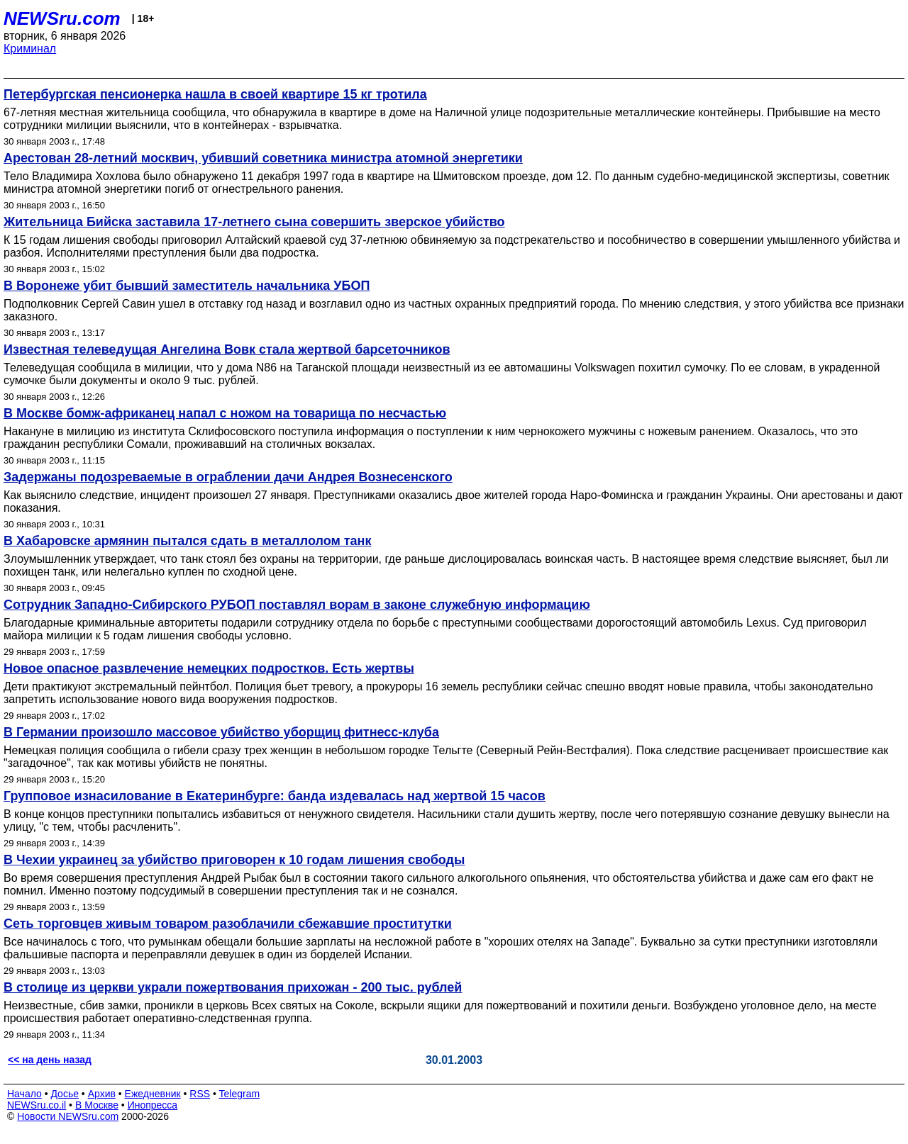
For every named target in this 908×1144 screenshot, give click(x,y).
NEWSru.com (62, 18)
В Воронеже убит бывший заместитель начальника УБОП (187, 286)
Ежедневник (153, 1093)
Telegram (239, 1093)
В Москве (96, 1105)
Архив (102, 1093)
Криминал (30, 49)
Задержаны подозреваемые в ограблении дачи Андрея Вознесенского (228, 477)
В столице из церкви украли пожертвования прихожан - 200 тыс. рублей (233, 987)
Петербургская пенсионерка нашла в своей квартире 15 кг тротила (215, 94)
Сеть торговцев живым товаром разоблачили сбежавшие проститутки (228, 923)
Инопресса (153, 1105)
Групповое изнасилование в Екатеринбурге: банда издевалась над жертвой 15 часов (275, 796)
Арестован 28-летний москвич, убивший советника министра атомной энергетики (263, 158)
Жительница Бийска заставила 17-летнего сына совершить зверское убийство (254, 222)
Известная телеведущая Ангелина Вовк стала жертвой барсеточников (227, 349)
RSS (199, 1093)
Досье (64, 1093)
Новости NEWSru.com (67, 1116)
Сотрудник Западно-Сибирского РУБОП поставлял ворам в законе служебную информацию (297, 605)
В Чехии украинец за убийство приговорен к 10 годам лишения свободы (234, 860)
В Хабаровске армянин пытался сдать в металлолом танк (187, 541)
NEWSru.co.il (36, 1105)
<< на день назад (50, 1059)
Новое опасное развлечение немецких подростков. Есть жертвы (209, 668)
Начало (24, 1093)
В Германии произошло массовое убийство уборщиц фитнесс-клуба (221, 732)
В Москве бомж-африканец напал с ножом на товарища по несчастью (225, 413)
